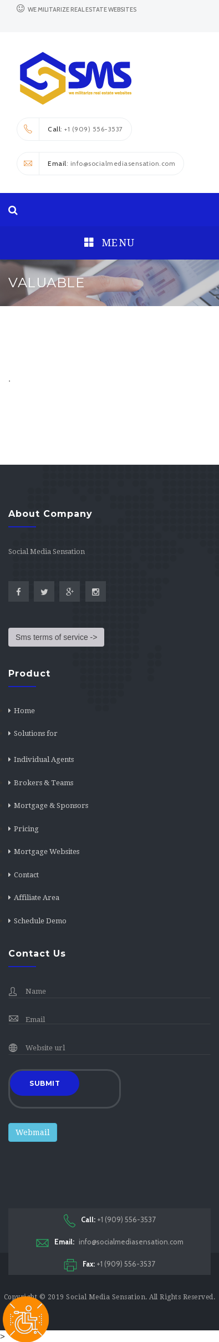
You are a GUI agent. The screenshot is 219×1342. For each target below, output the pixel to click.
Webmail (33, 1132)
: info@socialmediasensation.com (96, 163)
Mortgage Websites (46, 851)
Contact (26, 875)
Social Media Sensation (105, 1297)
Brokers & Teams (43, 783)
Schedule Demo (40, 921)
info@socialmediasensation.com (110, 1242)
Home (24, 710)
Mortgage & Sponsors (51, 805)
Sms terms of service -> (56, 637)
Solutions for (36, 733)
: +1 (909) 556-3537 (70, 129)
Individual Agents (44, 759)
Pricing (26, 829)
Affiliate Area (36, 897)
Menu (109, 242)
